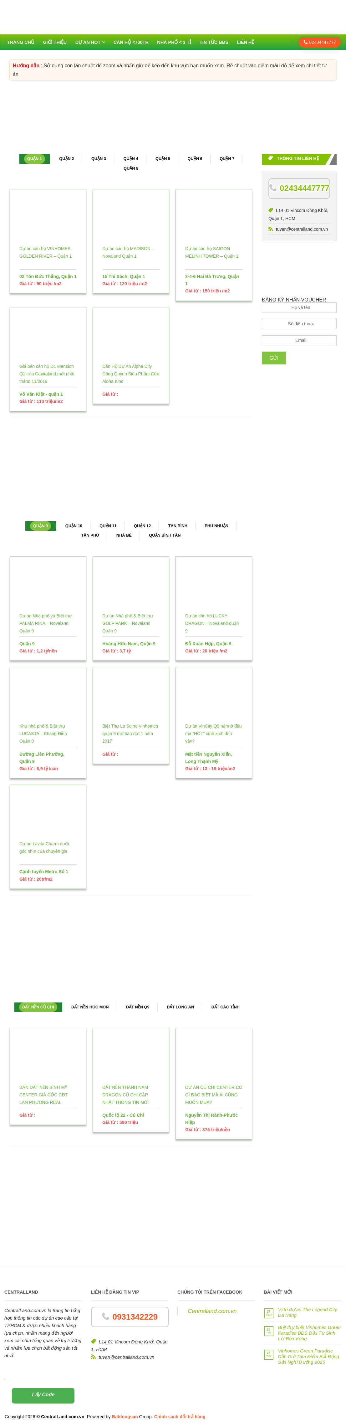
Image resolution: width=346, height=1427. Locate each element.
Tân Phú (90, 535)
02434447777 (319, 42)
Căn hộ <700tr (131, 42)
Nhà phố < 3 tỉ (174, 42)
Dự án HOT (88, 42)
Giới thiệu (55, 42)
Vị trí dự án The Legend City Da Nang (307, 1312)
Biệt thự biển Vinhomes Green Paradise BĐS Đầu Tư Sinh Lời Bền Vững (309, 1333)
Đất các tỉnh (225, 1007)
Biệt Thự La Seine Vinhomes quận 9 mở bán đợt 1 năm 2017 (130, 734)
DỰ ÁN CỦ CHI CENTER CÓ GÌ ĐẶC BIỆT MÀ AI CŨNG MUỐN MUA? (213, 1095)
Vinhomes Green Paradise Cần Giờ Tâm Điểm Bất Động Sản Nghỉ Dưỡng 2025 (308, 1356)
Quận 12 (142, 525)
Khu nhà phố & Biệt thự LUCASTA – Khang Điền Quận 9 (43, 734)
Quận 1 (34, 158)
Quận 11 (107, 525)
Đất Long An (180, 1007)
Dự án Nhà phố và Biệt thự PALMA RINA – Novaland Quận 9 (45, 623)
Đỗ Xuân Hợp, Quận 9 (208, 643)
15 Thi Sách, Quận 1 (123, 276)
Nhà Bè (124, 535)
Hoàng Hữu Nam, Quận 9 (128, 643)
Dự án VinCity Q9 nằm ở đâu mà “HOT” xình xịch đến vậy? (213, 734)
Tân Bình (177, 525)
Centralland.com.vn (212, 1311)
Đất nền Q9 (138, 1007)
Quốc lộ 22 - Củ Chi (123, 1115)
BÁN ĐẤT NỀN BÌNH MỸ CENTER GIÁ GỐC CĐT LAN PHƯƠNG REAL (43, 1095)
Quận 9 (40, 525)
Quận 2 (66, 158)
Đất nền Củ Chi (38, 1007)
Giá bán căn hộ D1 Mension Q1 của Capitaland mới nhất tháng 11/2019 (46, 374)
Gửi (273, 358)
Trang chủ (20, 42)
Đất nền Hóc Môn (90, 1007)
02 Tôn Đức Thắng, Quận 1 (48, 276)
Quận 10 (73, 525)
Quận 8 (131, 168)
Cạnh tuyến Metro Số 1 (43, 871)
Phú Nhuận (216, 525)
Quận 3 (98, 158)
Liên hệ (245, 42)
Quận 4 (130, 158)
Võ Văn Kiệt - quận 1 (41, 394)
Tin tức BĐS (214, 42)
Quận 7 (227, 158)
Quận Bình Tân (165, 535)
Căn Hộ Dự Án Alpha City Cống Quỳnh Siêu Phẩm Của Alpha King (130, 374)
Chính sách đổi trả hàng (180, 1416)
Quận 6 (195, 158)
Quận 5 (162, 158)
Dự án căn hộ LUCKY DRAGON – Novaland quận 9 (212, 623)
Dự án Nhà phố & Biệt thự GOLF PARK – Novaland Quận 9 (127, 623)
